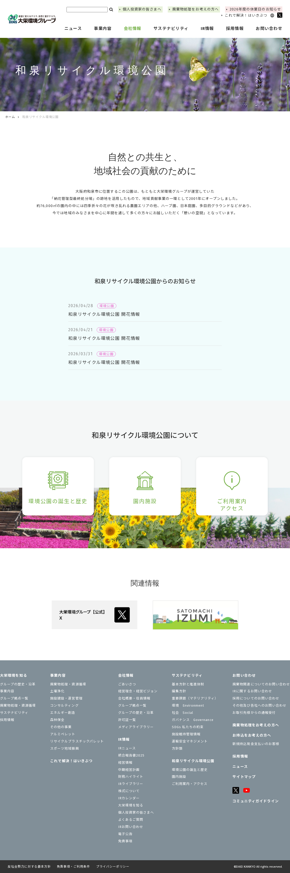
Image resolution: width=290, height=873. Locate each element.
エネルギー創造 (62, 713)
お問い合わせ (244, 675)
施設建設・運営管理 (66, 698)
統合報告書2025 (131, 755)
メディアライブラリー (136, 727)
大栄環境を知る (13, 675)
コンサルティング (64, 705)
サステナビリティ (14, 713)
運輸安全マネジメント (190, 741)
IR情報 (124, 739)
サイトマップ (244, 777)
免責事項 (125, 841)
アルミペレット (62, 734)
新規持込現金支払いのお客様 (255, 744)
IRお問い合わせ (130, 827)
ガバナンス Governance (193, 720)
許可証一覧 (127, 720)
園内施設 (179, 777)
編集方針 (179, 691)
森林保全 (57, 720)
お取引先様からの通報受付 (253, 713)
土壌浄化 (57, 691)
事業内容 (7, 691)
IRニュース (127, 748)
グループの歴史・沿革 (18, 684)
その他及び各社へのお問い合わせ (259, 705)
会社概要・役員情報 (134, 698)
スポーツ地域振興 (64, 748)
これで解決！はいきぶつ (246, 15)
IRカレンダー (129, 798)
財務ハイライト (130, 777)
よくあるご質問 (130, 820)
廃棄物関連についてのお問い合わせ (261, 684)
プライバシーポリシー (112, 866)
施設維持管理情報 (186, 734)
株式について (129, 791)
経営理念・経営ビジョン (138, 691)
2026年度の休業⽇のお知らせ (255, 9)
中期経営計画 (129, 770)
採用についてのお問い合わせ (255, 698)
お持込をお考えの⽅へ (251, 735)
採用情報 (235, 28)
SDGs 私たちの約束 (188, 727)
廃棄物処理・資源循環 (18, 705)
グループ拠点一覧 (14, 698)
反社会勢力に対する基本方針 (29, 866)
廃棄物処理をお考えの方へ (195, 9)
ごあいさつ (127, 684)
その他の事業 (61, 727)
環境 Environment (188, 705)
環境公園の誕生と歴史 (190, 770)
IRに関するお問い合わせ (252, 691)
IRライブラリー (130, 784)
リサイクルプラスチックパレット (77, 741)
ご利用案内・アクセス (189, 784)
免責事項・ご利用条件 (73, 866)
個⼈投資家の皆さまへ (142, 9)
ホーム (10, 117)
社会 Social (182, 713)
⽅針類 (177, 748)
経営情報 (125, 762)
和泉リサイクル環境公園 (193, 761)
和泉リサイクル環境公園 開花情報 (104, 314)
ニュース (73, 28)
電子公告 (125, 834)
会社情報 (125, 675)
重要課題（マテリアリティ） (195, 698)
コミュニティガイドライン (255, 801)
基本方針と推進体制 (188, 684)
